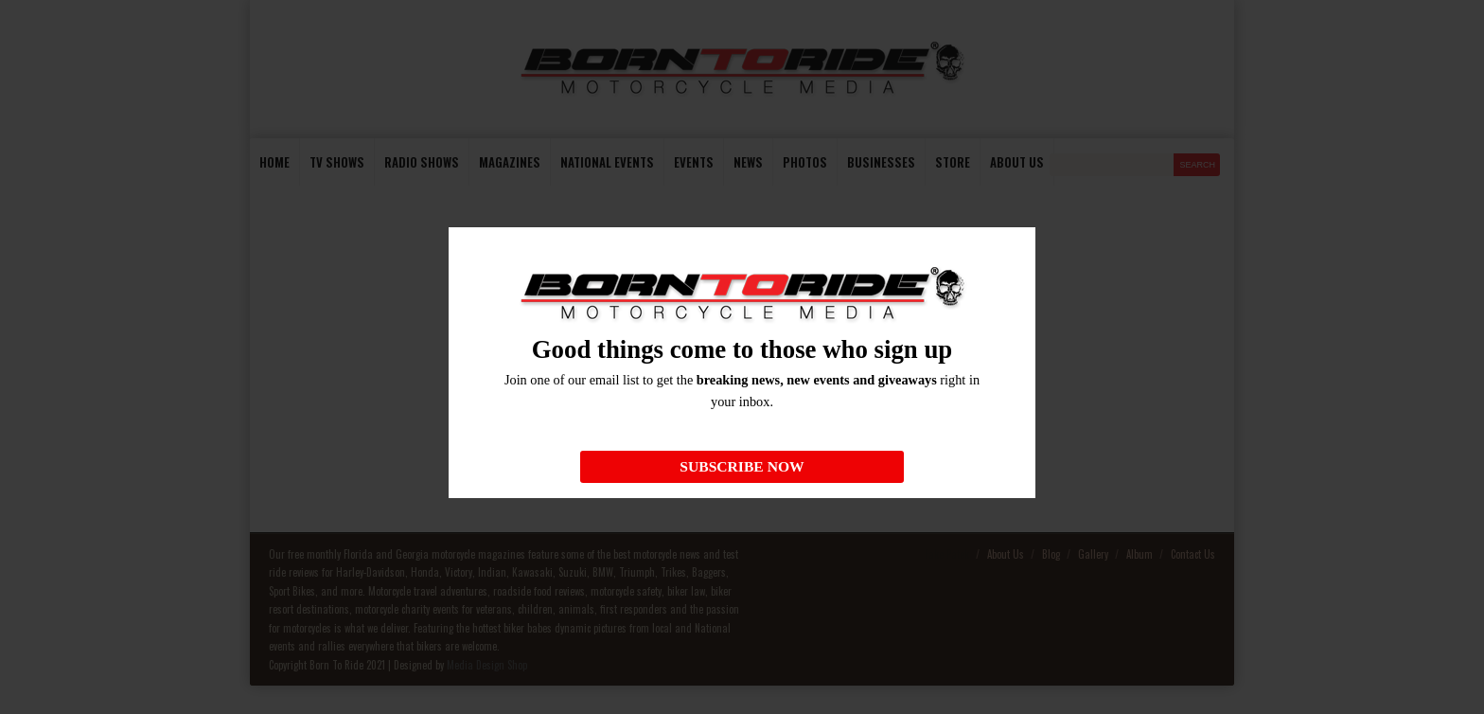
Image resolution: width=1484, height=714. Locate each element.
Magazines (509, 161)
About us (1017, 161)
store (952, 161)
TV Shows (336, 161)
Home (274, 161)
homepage (967, 470)
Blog (1051, 554)
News (748, 161)
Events (694, 161)
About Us (1005, 554)
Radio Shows (421, 161)
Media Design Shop (487, 664)
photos (805, 161)
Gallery (1093, 554)
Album (1139, 554)
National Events (607, 161)
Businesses (881, 161)
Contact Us (1193, 554)
